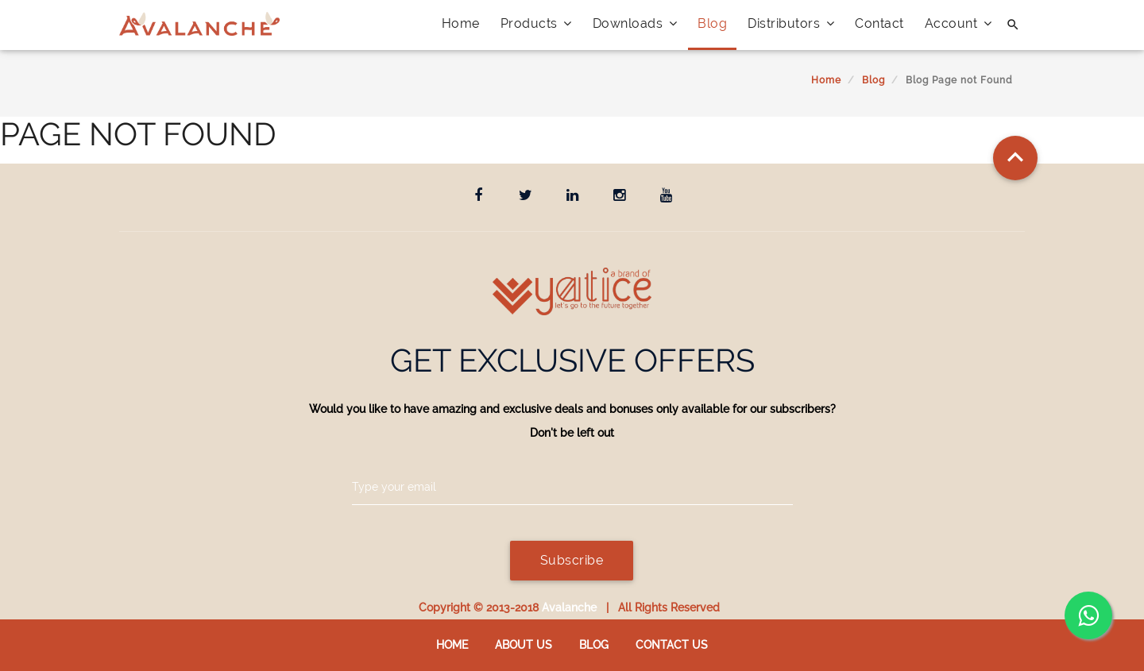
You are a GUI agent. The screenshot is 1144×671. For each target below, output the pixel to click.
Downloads (635, 23)
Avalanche (569, 607)
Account (958, 23)
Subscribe (572, 560)
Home (461, 23)
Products (536, 23)
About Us (523, 644)
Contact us (672, 644)
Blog (712, 23)
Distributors (791, 23)
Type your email (394, 486)
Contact (879, 23)
